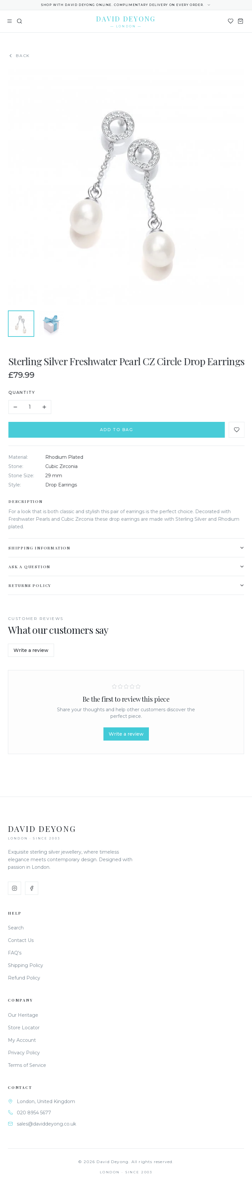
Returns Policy (128, 585)
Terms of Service (27, 1065)
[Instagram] (14, 888)
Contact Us (21, 940)
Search (16, 928)
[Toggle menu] (9, 21)
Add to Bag (117, 429)
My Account (22, 1040)
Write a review (31, 650)
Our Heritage (23, 1015)
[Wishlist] (231, 21)
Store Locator (24, 1028)
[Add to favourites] (238, 430)
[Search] (19, 21)
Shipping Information (128, 547)
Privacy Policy (24, 1053)
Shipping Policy (25, 965)
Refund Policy (24, 978)
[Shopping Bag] (240, 21)
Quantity (23, 392)
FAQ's (14, 953)
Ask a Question (128, 566)
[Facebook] (31, 888)
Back (19, 55)
